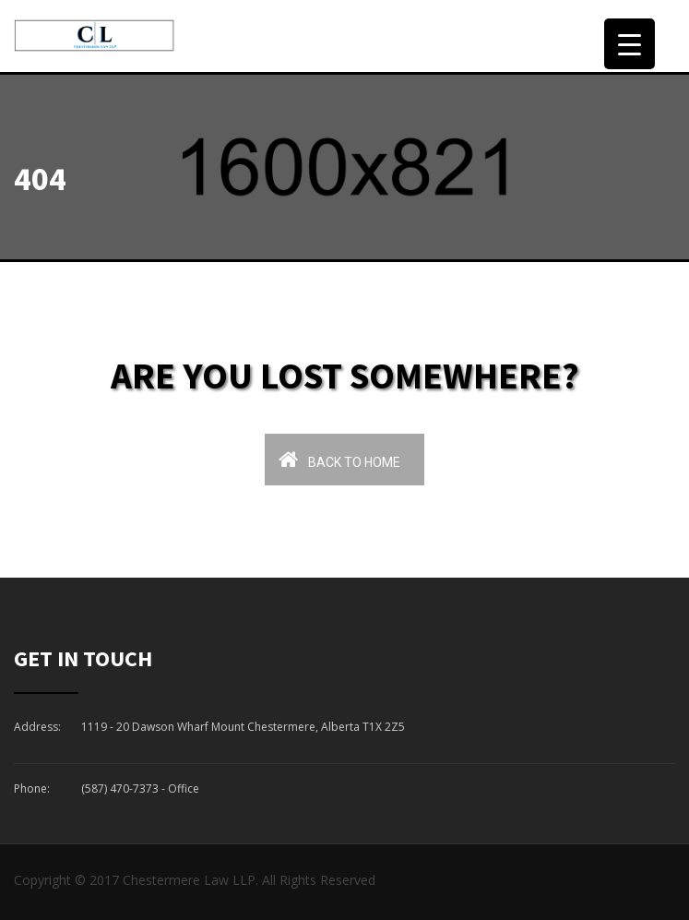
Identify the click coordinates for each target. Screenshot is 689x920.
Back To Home (339, 459)
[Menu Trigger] (629, 43)
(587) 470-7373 (120, 788)
